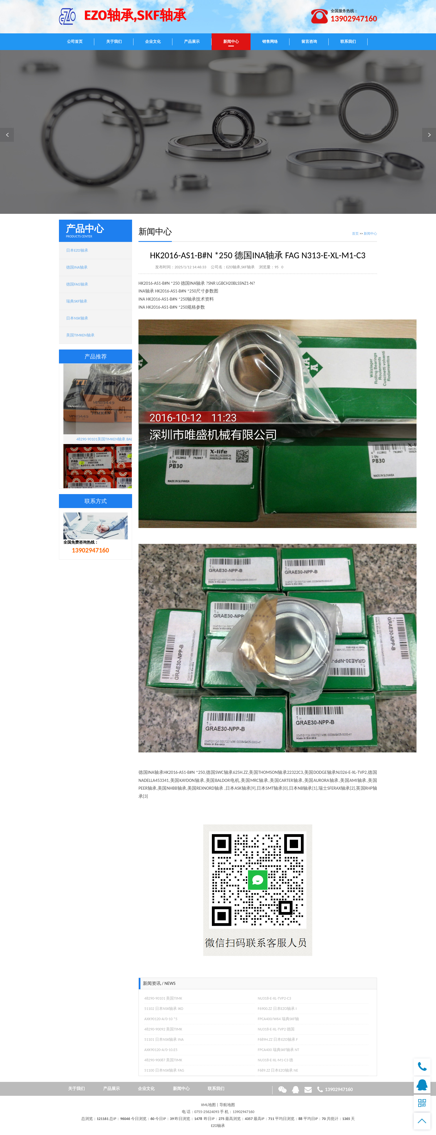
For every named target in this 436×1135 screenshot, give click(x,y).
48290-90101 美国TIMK (163, 998)
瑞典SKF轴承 (76, 301)
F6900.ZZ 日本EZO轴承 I (277, 1008)
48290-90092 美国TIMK (163, 1029)
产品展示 (192, 41)
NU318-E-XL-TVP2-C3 (274, 998)
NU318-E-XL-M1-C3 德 (275, 1060)
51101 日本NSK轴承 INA (164, 1039)
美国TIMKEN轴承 (80, 335)
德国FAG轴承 (77, 284)
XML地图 (208, 1104)
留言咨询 (309, 41)
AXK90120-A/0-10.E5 (160, 1049)
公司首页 (75, 41)
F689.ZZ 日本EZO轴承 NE (278, 1070)
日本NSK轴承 (77, 318)
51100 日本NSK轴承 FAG (164, 1070)
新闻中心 (231, 41)
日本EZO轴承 (77, 250)
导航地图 (227, 1104)
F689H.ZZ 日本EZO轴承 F (278, 1039)
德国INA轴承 (77, 267)
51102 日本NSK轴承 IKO (163, 1008)
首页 (355, 234)
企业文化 (153, 41)
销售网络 (270, 41)
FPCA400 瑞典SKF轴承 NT (278, 1049)
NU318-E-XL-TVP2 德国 (276, 1029)
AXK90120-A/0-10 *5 (160, 1019)
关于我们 (114, 41)
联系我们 (348, 41)
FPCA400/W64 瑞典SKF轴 (278, 1019)
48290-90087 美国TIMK (163, 1060)
